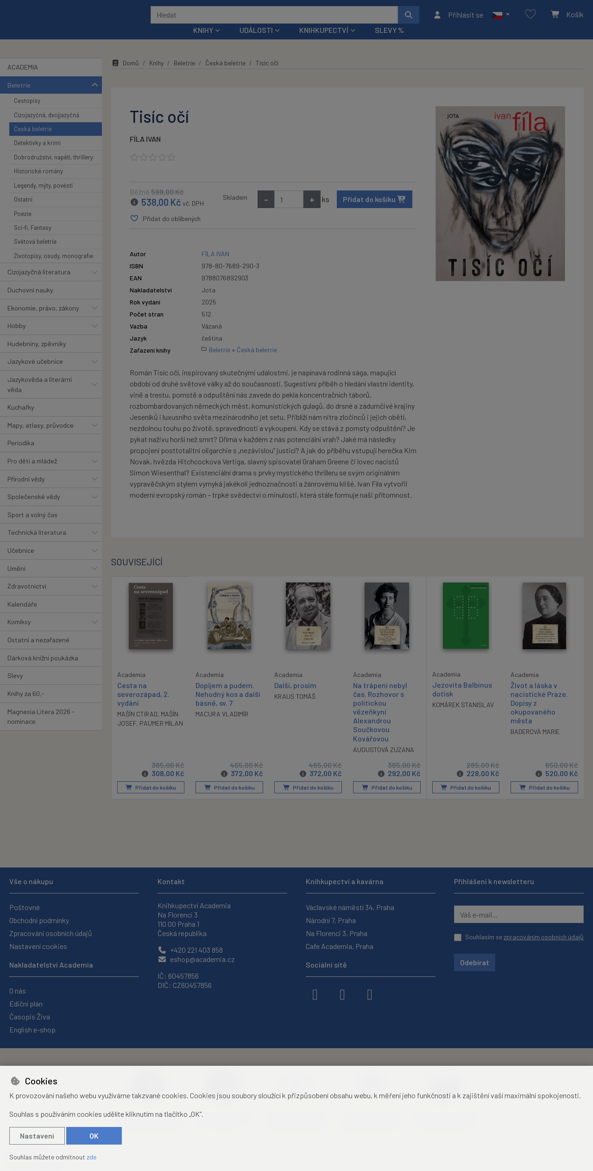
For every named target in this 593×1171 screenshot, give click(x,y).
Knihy (156, 75)
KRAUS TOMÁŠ (294, 709)
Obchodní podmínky (39, 920)
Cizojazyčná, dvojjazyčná (46, 127)
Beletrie (19, 97)
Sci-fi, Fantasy (32, 240)
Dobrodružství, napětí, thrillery (53, 169)
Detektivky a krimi (37, 155)
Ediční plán (26, 1003)
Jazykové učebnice (35, 374)
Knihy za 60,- (25, 706)
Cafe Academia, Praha (339, 946)
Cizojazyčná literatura (38, 284)
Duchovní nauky (30, 302)
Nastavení (37, 1135)
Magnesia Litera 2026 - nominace (41, 729)
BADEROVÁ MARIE (535, 744)
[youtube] (369, 993)
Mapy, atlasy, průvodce (40, 438)
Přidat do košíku (374, 211)
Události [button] (256, 42)
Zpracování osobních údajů (50, 933)
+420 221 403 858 (190, 949)
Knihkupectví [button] (323, 42)
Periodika (20, 455)
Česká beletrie (33, 141)
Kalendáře (22, 616)
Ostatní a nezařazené (38, 652)
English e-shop (32, 1029)
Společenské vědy (33, 509)
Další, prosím (295, 697)
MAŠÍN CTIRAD (137, 726)
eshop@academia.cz (196, 959)
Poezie (23, 225)
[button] (501, 21)
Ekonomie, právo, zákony (43, 320)
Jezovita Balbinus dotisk (462, 701)
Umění (16, 580)
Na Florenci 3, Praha (336, 933)
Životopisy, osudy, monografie (53, 268)
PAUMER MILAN (161, 735)
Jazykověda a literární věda (39, 397)
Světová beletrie (35, 254)
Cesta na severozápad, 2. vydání (143, 705)
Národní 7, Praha (331, 920)
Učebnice (20, 563)
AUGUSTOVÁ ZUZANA (383, 762)
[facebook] (315, 993)
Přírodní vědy (26, 491)
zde (91, 1157)
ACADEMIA (22, 79)
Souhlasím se (524, 937)
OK (94, 1135)
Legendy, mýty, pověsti (43, 198)
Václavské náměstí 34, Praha (350, 907)
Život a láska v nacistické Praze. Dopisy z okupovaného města (539, 715)
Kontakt (171, 881)
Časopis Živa (29, 1016)
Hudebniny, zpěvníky (36, 356)
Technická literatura (36, 545)
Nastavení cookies (38, 946)
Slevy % (389, 42)
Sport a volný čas (32, 527)
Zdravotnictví (26, 598)
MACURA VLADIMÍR (222, 726)
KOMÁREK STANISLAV (463, 717)
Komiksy (19, 634)
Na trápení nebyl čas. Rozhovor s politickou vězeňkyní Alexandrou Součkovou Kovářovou (380, 724)
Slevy (15, 688)
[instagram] (342, 993)
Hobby (16, 338)
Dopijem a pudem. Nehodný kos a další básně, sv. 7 (228, 706)
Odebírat (474, 962)
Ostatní (23, 211)
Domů (125, 75)
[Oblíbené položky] (530, 21)
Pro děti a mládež (32, 473)
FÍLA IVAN (145, 151)
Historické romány (38, 183)
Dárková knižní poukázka (42, 670)
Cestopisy (27, 113)
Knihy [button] (203, 42)
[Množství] (288, 212)
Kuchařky (20, 420)
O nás (17, 990)
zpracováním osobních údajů (544, 937)
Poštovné (24, 907)
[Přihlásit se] (458, 21)
